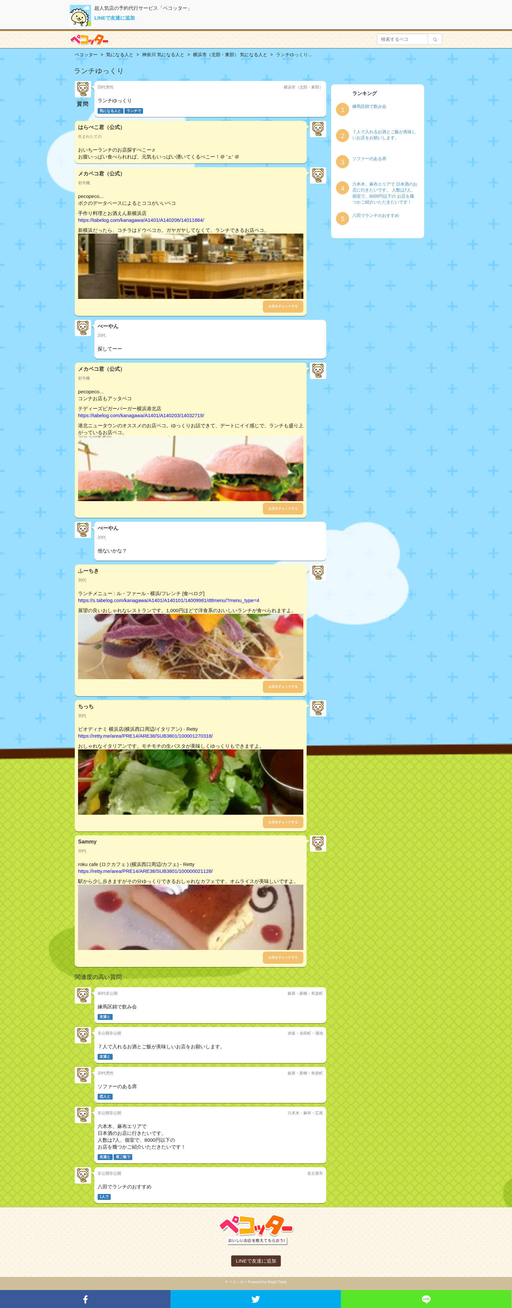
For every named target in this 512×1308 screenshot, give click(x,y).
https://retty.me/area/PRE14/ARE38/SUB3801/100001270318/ (145, 736)
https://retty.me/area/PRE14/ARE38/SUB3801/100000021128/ (145, 871)
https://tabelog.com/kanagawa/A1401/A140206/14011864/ (141, 220)
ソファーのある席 (369, 158)
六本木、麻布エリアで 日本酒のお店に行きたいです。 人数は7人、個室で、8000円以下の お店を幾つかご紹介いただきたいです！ (384, 193)
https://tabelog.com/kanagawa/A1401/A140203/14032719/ (141, 415)
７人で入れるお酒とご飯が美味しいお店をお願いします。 (384, 134)
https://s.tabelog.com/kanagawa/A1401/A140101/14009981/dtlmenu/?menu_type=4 (168, 600)
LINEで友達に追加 (114, 18)
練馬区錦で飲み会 (369, 106)
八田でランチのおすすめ (375, 215)
